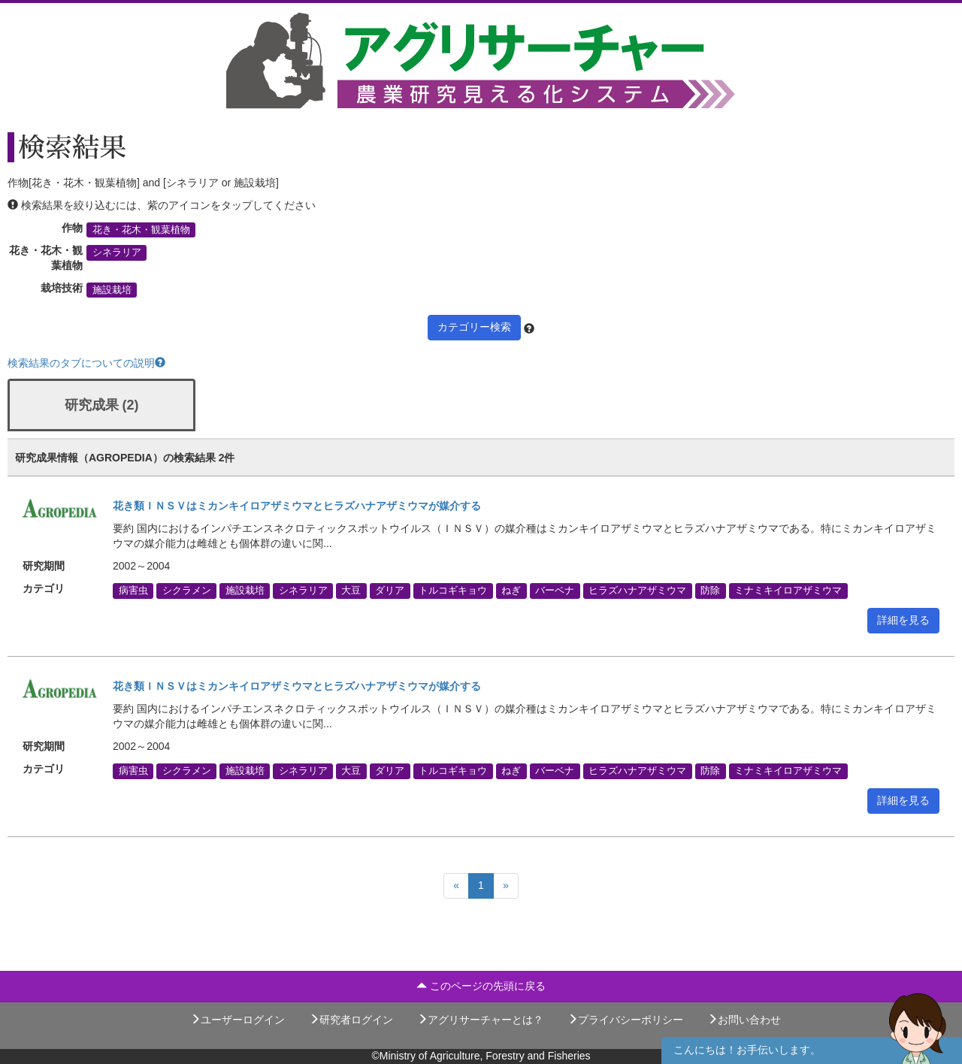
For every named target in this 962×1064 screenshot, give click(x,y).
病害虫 (133, 590)
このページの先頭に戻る (481, 986)
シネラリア (116, 252)
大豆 (351, 590)
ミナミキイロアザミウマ (788, 590)
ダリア (389, 590)
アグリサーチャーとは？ (480, 1020)
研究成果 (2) (102, 405)
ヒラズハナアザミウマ (637, 590)
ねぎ (511, 590)
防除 (710, 590)
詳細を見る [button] (903, 620)
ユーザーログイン (237, 1020)
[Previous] (456, 886)
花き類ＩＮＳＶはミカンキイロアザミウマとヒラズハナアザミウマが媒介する (297, 506)
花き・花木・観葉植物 (141, 230)
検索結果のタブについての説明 (86, 363)
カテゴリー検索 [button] (474, 327)
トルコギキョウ (453, 590)
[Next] (506, 886)
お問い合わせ (744, 1020)
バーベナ (554, 590)
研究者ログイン (351, 1020)
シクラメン (186, 590)
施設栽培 (112, 290)
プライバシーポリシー (625, 1020)
